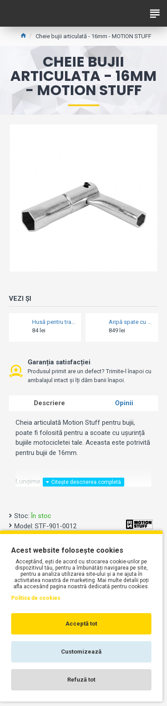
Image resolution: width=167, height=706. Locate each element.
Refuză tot (81, 679)
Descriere (49, 403)
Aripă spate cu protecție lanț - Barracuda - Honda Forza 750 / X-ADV (131, 322)
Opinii (124, 403)
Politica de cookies (36, 598)
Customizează (81, 651)
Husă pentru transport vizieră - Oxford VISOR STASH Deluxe (54, 322)
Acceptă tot (81, 623)
